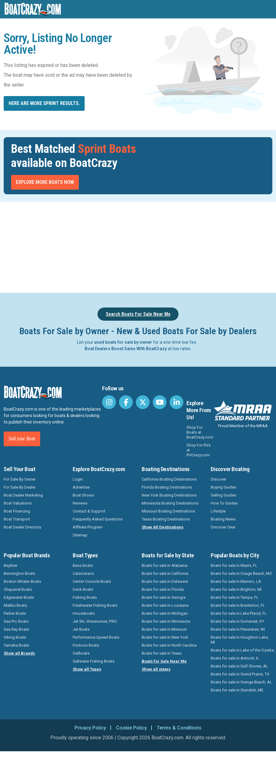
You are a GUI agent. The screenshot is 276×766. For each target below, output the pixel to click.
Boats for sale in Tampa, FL (235, 597)
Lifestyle (218, 511)
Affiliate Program (87, 527)
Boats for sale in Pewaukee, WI (238, 629)
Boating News (223, 519)
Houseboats (84, 613)
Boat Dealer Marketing (23, 495)
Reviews (80, 503)
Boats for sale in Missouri (164, 629)
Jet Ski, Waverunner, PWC (95, 621)
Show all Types (87, 669)
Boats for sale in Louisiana (165, 605)
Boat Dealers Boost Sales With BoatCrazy (126, 348)
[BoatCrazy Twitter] (143, 402)
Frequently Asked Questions (98, 519)
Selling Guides (223, 495)
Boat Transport (17, 519)
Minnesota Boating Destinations (170, 503)
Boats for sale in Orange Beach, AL (241, 682)
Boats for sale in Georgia (164, 597)
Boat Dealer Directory (22, 527)
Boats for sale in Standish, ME (237, 690)
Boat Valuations (18, 503)
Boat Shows (83, 495)
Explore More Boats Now (45, 182)
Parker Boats (15, 613)
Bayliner (10, 565)
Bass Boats (83, 565)
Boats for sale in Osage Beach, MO (241, 573)
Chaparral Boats (18, 589)
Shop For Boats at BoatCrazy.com (199, 432)
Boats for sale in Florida (163, 589)
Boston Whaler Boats (22, 581)
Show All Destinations (162, 527)
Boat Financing (17, 511)
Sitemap (80, 535)
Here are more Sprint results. (44, 103)
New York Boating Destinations (169, 495)
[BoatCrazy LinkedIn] (176, 402)
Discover (218, 479)
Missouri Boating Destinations (168, 511)
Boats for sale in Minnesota (166, 621)
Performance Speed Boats (96, 637)
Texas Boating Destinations (166, 519)
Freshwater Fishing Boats (95, 605)
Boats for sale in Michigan (165, 613)
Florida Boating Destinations (167, 487)
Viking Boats (15, 637)
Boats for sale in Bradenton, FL (238, 605)
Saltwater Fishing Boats (93, 661)
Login (78, 479)
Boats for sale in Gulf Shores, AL (239, 666)
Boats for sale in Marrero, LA (236, 581)
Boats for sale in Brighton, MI (236, 589)
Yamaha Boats (16, 645)
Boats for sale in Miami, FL (234, 565)
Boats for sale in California (165, 573)
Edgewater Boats (19, 597)
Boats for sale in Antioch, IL (235, 658)
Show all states (156, 669)
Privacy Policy (90, 728)
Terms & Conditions (179, 728)
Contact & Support (89, 511)
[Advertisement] (138, 246)
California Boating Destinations (169, 479)
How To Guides (224, 503)
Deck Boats (83, 589)
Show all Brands (19, 653)
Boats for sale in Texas (162, 653)
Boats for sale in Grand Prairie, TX (240, 674)
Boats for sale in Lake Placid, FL (239, 613)
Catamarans (83, 573)
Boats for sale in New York (165, 637)
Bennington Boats (19, 573)
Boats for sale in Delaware (165, 581)
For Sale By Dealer (20, 487)
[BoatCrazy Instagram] (109, 402)
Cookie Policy (131, 728)
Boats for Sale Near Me (164, 661)
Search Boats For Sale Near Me (138, 314)
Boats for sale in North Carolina (169, 645)
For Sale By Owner (20, 479)
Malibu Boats (15, 605)
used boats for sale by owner (123, 342)
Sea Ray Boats (16, 629)
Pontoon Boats (86, 645)
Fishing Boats (85, 597)
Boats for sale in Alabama (164, 565)
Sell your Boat (22, 439)
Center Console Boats (92, 581)
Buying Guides (223, 487)
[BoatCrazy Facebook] (126, 402)
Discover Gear (223, 527)
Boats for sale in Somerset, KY (237, 621)
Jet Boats (81, 629)
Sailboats (81, 653)
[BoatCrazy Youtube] (160, 402)
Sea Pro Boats (16, 621)
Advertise (81, 487)
